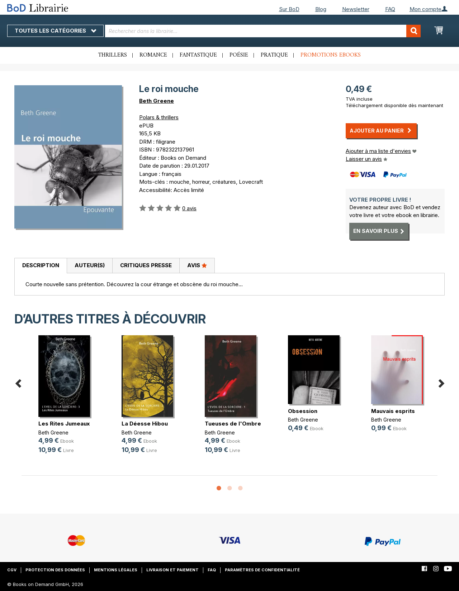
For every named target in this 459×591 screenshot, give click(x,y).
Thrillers (112, 55)
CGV (11, 569)
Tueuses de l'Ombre (233, 423)
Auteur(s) (90, 265)
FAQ (390, 9)
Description (40, 265)
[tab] (40, 266)
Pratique (274, 55)
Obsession (302, 411)
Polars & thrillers (159, 117)
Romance (153, 55)
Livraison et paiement (172, 569)
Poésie (239, 55)
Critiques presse (146, 265)
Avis (197, 265)
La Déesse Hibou (145, 423)
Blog (320, 9)
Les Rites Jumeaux (64, 423)
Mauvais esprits (393, 411)
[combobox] (263, 31)
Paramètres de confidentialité (262, 569)
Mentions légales (115, 569)
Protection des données (55, 569)
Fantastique (198, 55)
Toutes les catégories (55, 30)
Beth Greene (156, 100)
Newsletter (355, 9)
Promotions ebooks (331, 55)
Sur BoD (289, 9)
